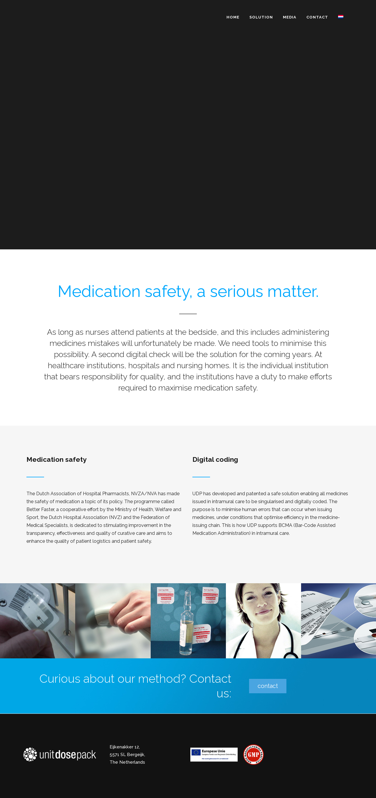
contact (268, 685)
